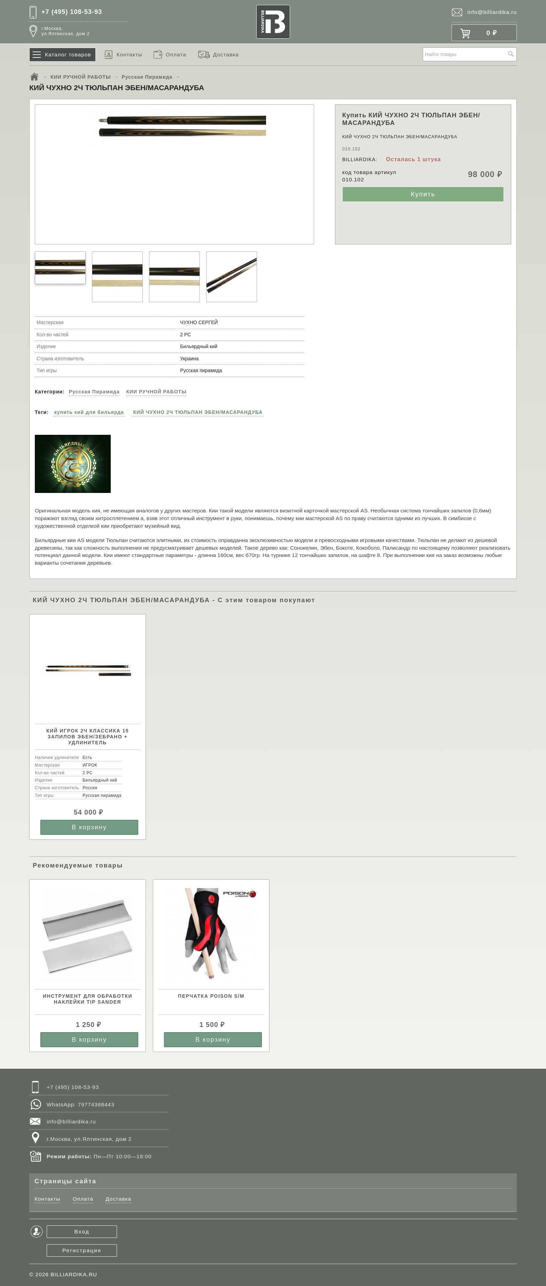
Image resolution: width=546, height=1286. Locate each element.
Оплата (176, 54)
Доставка (226, 54)
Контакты (129, 54)
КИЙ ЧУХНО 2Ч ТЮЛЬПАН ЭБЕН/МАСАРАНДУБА (198, 412)
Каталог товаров (68, 54)
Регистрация (81, 1250)
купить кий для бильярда (89, 412)
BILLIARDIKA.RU (73, 1274)
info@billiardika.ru (492, 12)
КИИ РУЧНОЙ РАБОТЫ (80, 77)
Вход (82, 1231)
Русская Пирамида (147, 77)
